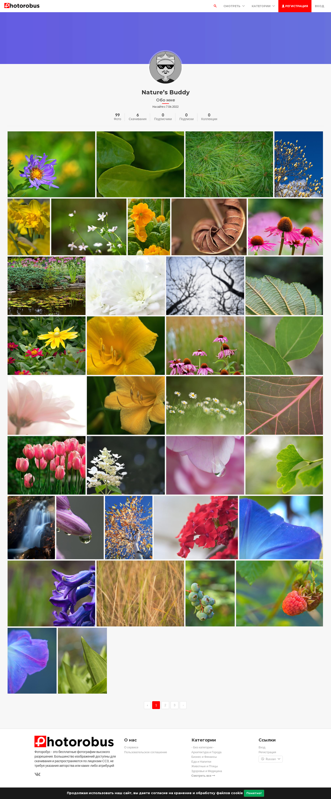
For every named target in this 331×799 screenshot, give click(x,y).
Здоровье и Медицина (206, 771)
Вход (319, 6)
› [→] (183, 705)
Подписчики (163, 119)
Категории (263, 6)
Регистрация (295, 6)
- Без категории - (202, 747)
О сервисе (131, 747)
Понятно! (254, 793)
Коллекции (209, 119)
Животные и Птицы (204, 766)
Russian (270, 759)
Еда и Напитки (201, 761)
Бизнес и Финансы (204, 756)
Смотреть (234, 6)
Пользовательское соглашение (145, 752)
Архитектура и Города (206, 752)
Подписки (186, 119)
